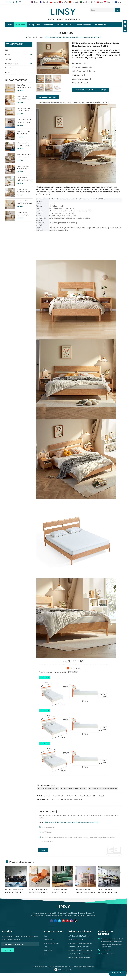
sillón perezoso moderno (76, 942)
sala (6, 53)
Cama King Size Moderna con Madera (74, 791)
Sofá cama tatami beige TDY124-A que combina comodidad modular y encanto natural (24, 100)
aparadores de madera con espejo (80, 946)
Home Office (9, 71)
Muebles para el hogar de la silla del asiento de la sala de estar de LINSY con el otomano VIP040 (39, 893)
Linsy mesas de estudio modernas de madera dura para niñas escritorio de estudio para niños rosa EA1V (85, 893)
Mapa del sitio (48, 953)
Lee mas (20, 93)
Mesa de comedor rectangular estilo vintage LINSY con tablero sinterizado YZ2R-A (23, 170)
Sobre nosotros (84, 26)
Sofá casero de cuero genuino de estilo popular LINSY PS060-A (24, 158)
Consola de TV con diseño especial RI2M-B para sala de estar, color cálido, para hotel (24, 204)
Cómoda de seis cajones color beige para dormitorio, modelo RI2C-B (23, 193)
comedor (8, 62)
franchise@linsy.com (107, 956)
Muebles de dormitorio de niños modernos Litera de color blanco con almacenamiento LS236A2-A (24, 112)
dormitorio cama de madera (49, 791)
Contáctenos (100, 26)
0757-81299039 (106, 953)
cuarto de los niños (12, 66)
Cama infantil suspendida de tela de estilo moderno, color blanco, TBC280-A (24, 89)
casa (45, 939)
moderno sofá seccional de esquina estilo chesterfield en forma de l (14, 893)
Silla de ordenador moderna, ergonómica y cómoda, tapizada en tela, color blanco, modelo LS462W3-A (24, 181)
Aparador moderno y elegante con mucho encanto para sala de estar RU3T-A (24, 123)
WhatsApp (102, 92)
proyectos (48, 26)
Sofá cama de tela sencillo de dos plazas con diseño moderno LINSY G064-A (24, 147)
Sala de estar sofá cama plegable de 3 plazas (59, 893)
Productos (20, 26)
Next (120, 864)
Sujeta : (69, 825)
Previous (5, 864)
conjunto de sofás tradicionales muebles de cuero (80, 960)
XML (45, 956)
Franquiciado (34, 26)
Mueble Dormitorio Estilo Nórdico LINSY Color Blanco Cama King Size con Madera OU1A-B (74, 799)
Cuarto (7, 57)
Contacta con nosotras (84, 92)
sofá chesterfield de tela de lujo (79, 939)
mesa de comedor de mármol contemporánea (80, 953)
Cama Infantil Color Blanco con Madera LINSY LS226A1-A (64, 802)
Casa (10, 26)
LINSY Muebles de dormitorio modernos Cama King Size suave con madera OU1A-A (72, 825)
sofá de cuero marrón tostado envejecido (80, 956)
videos (60, 26)
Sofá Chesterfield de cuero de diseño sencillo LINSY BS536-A (24, 135)
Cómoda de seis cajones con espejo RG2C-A (23, 216)
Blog (45, 949)
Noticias (69, 26)
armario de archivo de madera (78, 949)
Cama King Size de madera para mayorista (104, 791)
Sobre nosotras (49, 942)
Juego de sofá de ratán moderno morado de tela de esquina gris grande (107, 893)
